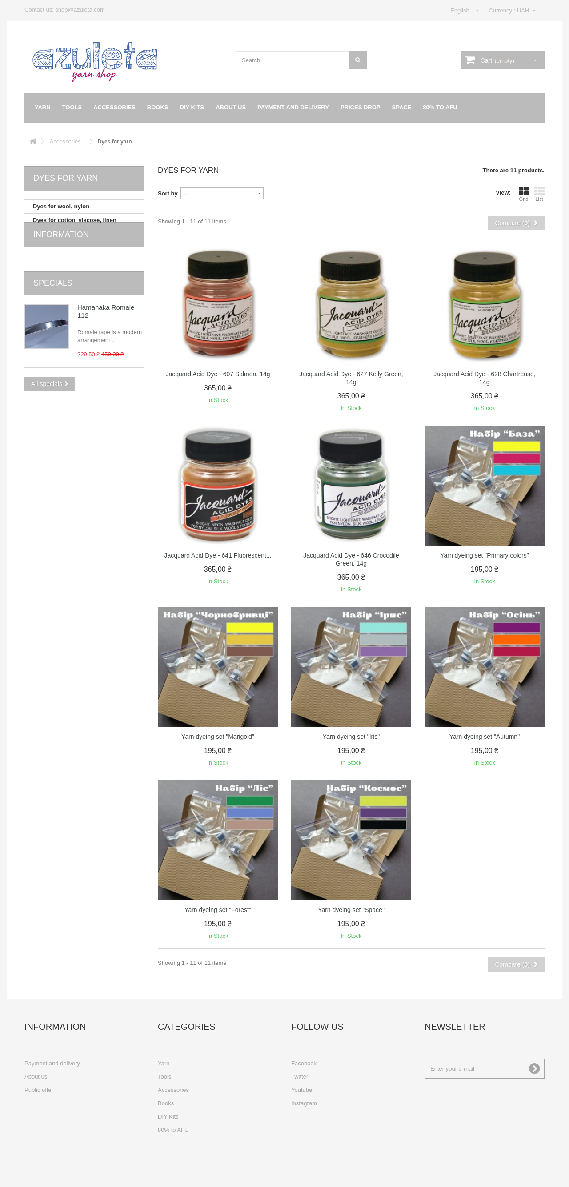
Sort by (168, 193)
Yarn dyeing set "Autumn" (484, 736)
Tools (72, 107)
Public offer (38, 1090)
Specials (52, 287)
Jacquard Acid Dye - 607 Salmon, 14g (217, 374)
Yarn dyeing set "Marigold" (217, 736)
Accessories (114, 107)
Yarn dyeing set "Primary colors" (484, 555)
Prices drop (361, 107)
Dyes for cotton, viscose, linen (74, 220)
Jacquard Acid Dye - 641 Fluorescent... (217, 555)
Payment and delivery (293, 107)
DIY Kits (192, 107)
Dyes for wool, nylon (61, 206)
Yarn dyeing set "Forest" (217, 909)
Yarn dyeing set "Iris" (351, 736)
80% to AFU (440, 107)
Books (157, 107)
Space (402, 107)
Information (61, 253)
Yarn (43, 107)
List (539, 194)
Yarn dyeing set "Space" (351, 909)
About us (231, 107)
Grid (524, 194)
